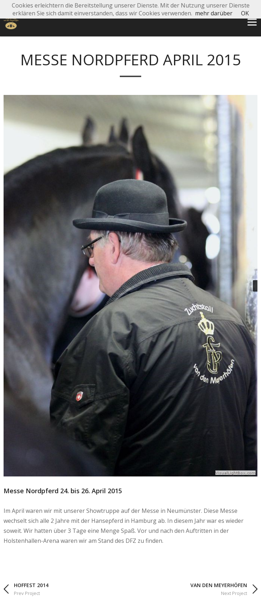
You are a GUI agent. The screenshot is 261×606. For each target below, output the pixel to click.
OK (245, 13)
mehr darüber (213, 13)
